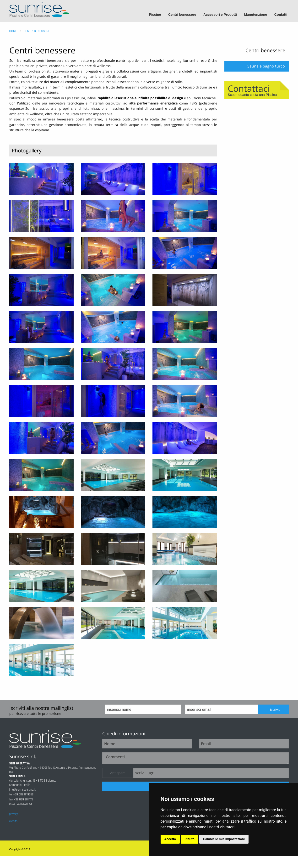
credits (13, 821)
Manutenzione (255, 14)
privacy (13, 814)
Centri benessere (182, 14)
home (13, 31)
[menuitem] (157, 14)
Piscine (155, 14)
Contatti (280, 14)
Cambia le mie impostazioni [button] (224, 839)
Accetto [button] (170, 839)
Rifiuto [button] (189, 839)
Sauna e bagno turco (266, 66)
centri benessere (37, 31)
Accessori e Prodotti (220, 14)
